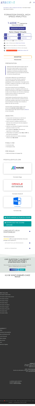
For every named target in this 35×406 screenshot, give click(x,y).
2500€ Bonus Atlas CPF (22, 50)
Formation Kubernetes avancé (7, 296)
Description (17, 57)
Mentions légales (4, 344)
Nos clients (2, 340)
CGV (1, 342)
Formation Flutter (4, 300)
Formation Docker (4, 298)
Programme (17, 59)
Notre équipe (3, 338)
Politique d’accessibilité (5, 332)
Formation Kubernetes (5, 294)
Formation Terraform (5, 304)
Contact (14, 269)
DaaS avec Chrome (20, 43)
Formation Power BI (4, 308)
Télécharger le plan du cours (18, 217)
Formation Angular (4, 306)
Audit (22, 269)
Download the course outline (15, 224)
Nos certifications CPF (5, 334)
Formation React (4, 302)
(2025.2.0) (27, 109)
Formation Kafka (4, 312)
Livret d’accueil (3, 336)
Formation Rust (3, 310)
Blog (1, 330)
